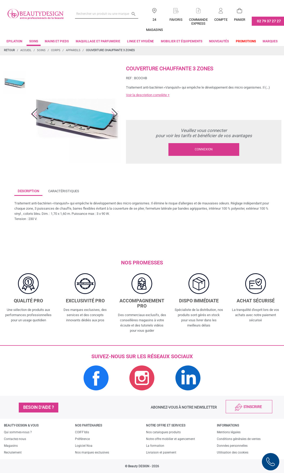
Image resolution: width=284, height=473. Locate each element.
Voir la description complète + (147, 95)
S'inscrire (252, 407)
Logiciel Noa (83, 446)
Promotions (246, 41)
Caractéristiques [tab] (63, 191)
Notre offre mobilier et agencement (170, 439)
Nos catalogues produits (163, 432)
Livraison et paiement (161, 452)
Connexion (204, 149)
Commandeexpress (198, 21)
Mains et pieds (57, 41)
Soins (33, 41)
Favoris (175, 20)
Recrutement (13, 452)
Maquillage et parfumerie (98, 41)
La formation (155, 446)
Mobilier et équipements (181, 41)
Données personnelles (232, 446)
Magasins (11, 446)
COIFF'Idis (82, 432)
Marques (270, 41)
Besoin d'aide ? (38, 407)
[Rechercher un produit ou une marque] (106, 14)
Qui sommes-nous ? (18, 432)
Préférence (82, 439)
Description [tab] (28, 191)
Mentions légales (229, 432)
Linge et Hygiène (140, 41)
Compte (221, 20)
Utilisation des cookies (232, 452)
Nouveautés (219, 41)
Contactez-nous (15, 439)
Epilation (14, 41)
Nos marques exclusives (92, 452)
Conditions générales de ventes (239, 439)
